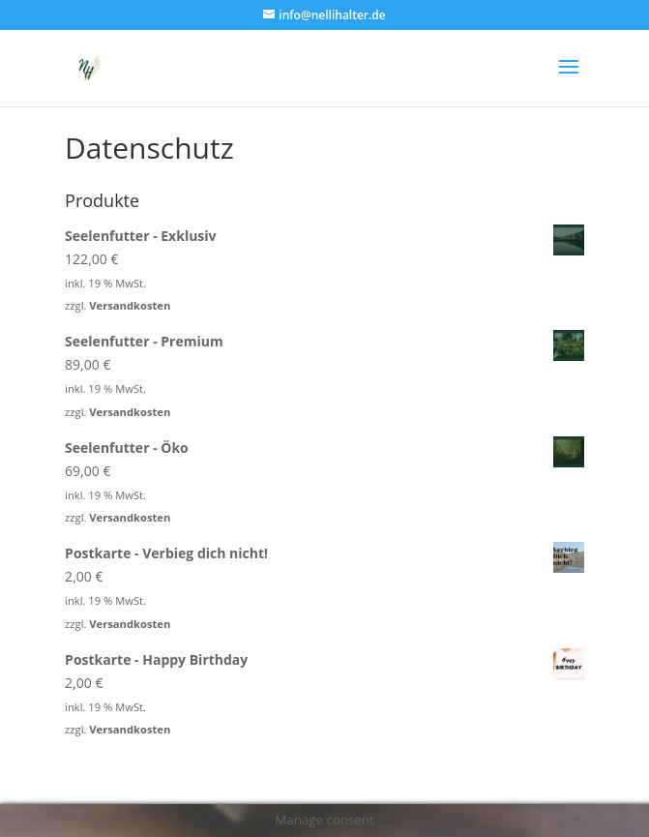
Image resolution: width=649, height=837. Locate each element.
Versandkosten (129, 305)
